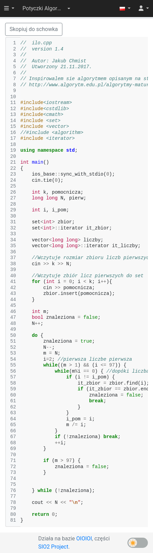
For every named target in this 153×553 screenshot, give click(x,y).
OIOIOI (84, 538)
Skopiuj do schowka (34, 29)
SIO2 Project (53, 546)
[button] (46, 8)
